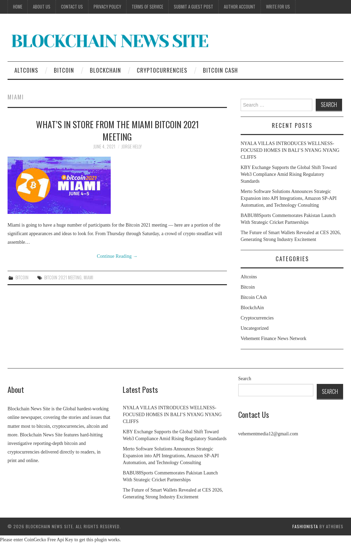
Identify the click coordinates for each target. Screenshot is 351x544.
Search (244, 378)
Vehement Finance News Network (273, 338)
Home (17, 6)
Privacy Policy (107, 6)
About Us (41, 6)
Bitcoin (64, 70)
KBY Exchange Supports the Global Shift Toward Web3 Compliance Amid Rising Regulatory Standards (289, 174)
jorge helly (131, 146)
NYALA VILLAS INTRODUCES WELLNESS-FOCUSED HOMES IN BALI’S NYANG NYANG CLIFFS (290, 150)
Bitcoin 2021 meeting (63, 277)
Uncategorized (255, 328)
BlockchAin (105, 70)
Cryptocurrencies (162, 70)
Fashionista (305, 526)
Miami (88, 277)
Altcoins (26, 70)
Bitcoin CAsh (220, 70)
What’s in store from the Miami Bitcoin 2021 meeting (117, 130)
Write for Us (278, 6)
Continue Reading (117, 256)
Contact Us (72, 6)
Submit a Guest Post (193, 6)
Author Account (239, 6)
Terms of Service (147, 6)
